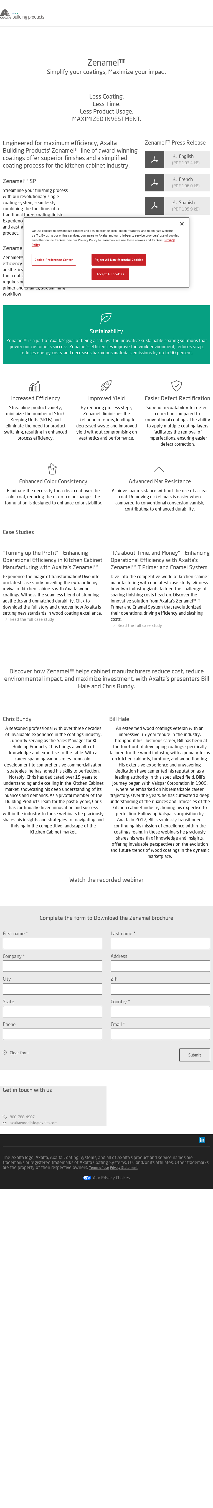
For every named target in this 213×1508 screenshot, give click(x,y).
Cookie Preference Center (54, 259)
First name (14, 1202)
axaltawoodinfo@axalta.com (33, 1442)
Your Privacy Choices (106, 1496)
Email (117, 1293)
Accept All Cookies (110, 274)
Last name (122, 1202)
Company (13, 1224)
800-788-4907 (22, 1435)
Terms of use (99, 1487)
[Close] (182, 223)
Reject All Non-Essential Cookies (119, 259)
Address (119, 1224)
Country (119, 1270)
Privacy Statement (124, 1487)
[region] (106, 252)
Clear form (19, 1321)
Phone (9, 1293)
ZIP (114, 1247)
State (8, 1270)
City (7, 1247)
